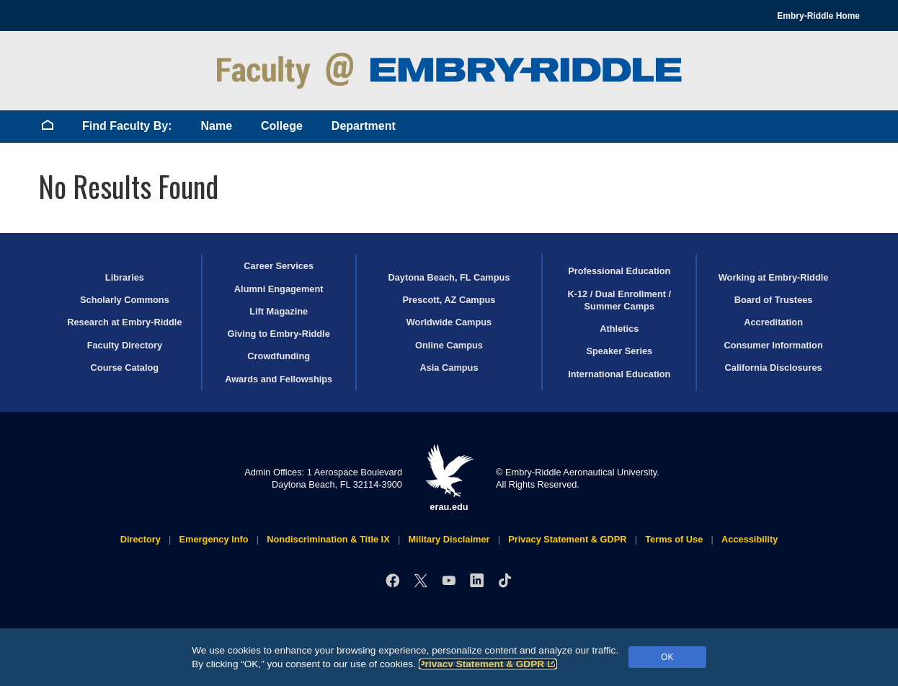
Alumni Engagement (279, 288)
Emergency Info (214, 539)
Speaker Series (619, 351)
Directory (140, 539)
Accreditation (773, 322)
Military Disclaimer (448, 539)
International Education (619, 374)
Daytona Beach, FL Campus (449, 277)
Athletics (619, 328)
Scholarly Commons (124, 299)
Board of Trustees (773, 299)
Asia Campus (448, 367)
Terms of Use (674, 539)
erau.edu (449, 478)
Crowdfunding (278, 356)
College (282, 126)
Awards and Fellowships (278, 379)
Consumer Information (773, 345)
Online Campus (449, 345)
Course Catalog (125, 367)
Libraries (124, 277)
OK (667, 657)
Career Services (279, 265)
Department (364, 126)
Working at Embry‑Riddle (774, 277)
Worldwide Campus (449, 322)
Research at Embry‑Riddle (124, 322)
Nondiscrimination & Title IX (328, 539)
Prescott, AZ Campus (449, 299)
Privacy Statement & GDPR (488, 664)
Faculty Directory (125, 345)
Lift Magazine (278, 311)
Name (216, 126)
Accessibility (749, 539)
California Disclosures (773, 367)
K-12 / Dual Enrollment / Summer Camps (619, 300)
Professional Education (619, 270)
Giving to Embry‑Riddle (279, 333)
